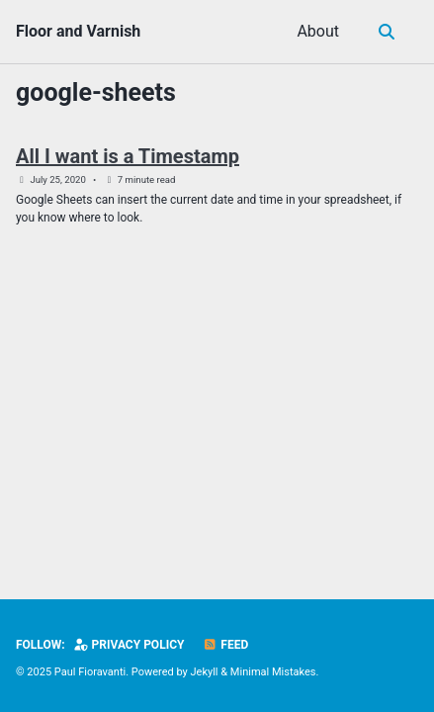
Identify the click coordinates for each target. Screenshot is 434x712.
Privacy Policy (129, 645)
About (318, 31)
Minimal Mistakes (273, 672)
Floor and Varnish (78, 31)
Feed (225, 645)
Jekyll (204, 672)
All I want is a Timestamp (127, 156)
